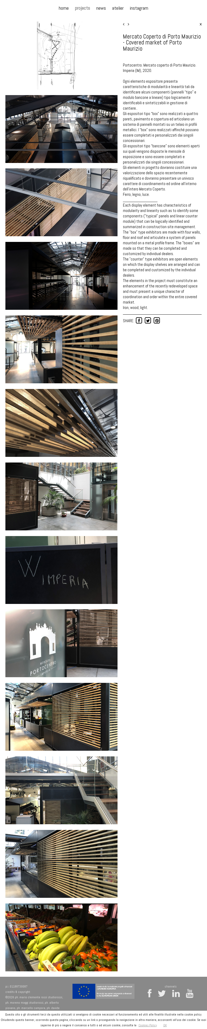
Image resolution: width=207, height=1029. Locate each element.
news (101, 8)
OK (165, 1025)
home (64, 8)
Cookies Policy (148, 1025)
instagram (139, 8)
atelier (118, 8)
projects (82, 8)
